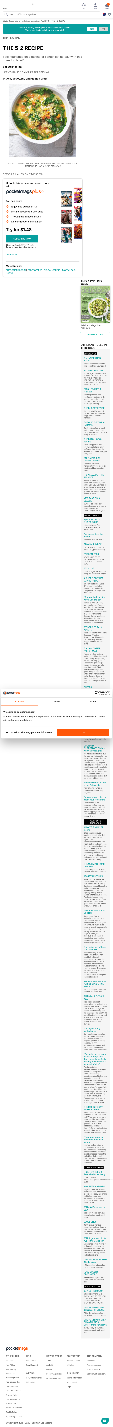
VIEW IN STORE (95, 334)
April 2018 (45, 21)
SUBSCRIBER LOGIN (16, 270)
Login (69, 1387)
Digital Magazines (53, 1378)
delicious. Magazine (30, 21)
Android (49, 1365)
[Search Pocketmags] (6, 15)
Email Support (32, 1365)
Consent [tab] (19, 701)
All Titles (9, 1361)
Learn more (11, 254)
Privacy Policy (12, 1395)
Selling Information (74, 1378)
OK (83, 732)
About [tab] (93, 701)
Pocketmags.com (94, 1365)
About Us (90, 1361)
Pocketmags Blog (13, 1382)
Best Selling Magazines (11, 1371)
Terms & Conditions (14, 1408)
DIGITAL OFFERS (52, 270)
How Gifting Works (34, 1378)
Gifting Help (31, 1382)
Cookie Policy (11, 1412)
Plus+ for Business (13, 1391)
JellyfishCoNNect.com (96, 1374)
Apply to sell (72, 1382)
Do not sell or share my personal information (29, 732)
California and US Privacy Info (13, 1401)
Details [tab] (56, 701)
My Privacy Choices (14, 1416)
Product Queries (73, 1361)
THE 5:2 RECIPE (58, 21)
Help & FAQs (31, 1361)
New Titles (10, 1365)
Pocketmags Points (54, 1374)
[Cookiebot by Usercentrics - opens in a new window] (97, 693)
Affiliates (70, 1365)
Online (49, 1369)
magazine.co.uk (93, 1369)
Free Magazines (12, 1377)
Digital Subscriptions (11, 21)
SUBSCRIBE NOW (22, 238)
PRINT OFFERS (35, 270)
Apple (48, 1361)
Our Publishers (12, 1386)
